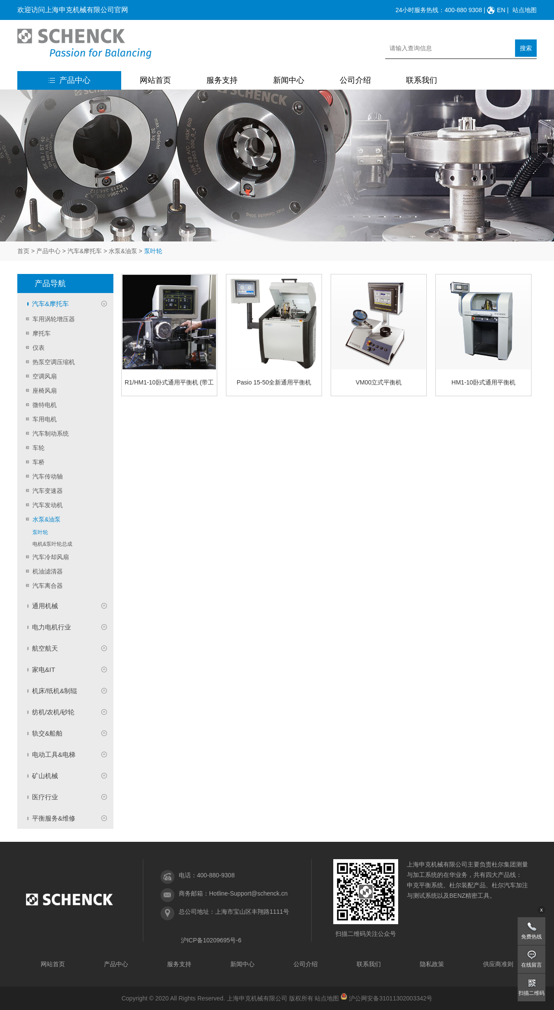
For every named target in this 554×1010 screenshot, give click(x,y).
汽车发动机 (47, 505)
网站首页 (155, 80)
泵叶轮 (40, 532)
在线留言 (531, 965)
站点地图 (524, 10)
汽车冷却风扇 (50, 557)
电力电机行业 (51, 627)
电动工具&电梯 (53, 754)
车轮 (38, 447)
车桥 (38, 462)
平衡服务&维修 (53, 818)
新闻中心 (288, 80)
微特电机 (44, 404)
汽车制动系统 (50, 433)
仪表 (38, 347)
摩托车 (41, 333)
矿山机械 (45, 775)
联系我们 (421, 80)
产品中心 (69, 80)
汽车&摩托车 (85, 251)
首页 (23, 251)
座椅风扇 (44, 390)
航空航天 (45, 648)
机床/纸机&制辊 (54, 690)
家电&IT (43, 669)
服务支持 (222, 80)
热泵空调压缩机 (53, 361)
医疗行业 (45, 797)
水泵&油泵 (123, 251)
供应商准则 (498, 964)
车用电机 (44, 419)
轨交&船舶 (47, 733)
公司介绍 (355, 80)
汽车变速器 (47, 490)
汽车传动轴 (47, 476)
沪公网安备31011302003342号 (390, 998)
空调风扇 (44, 376)
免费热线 (531, 937)
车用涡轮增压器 (53, 319)
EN (501, 10)
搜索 (526, 48)
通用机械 (45, 605)
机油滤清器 (47, 571)
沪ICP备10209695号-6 (211, 940)
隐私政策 (432, 964)
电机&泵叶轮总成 (52, 544)
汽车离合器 (47, 585)
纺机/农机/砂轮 (53, 712)
